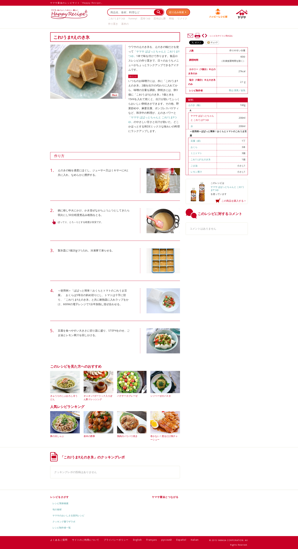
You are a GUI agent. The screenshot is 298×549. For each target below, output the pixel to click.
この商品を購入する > (233, 200)
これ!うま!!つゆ (116, 18)
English (137, 539)
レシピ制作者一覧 (61, 527)
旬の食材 (57, 509)
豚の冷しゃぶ (57, 436)
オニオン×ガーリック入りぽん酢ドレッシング (98, 397)
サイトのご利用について (85, 539)
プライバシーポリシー (116, 539)
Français (151, 539)
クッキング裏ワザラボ (63, 521)
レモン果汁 (196, 171)
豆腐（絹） (196, 140)
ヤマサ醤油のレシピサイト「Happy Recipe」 (76, 2)
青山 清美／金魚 (237, 90)
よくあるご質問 (58, 539)
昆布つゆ (145, 18)
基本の (125, 23)
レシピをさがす (59, 497)
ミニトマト (196, 153)
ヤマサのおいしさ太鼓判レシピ (68, 515)
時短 (171, 18)
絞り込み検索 (176, 12)
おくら (194, 147)
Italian (195, 539)
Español (181, 539)
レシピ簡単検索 (60, 503)
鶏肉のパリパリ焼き (127, 436)
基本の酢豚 (89, 436)
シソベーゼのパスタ (160, 395)
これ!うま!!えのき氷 (201, 159)
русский (166, 539)
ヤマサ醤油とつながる (165, 497)
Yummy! (132, 18)
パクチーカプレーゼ (127, 395)
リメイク (182, 18)
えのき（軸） (195, 105)
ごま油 (194, 165)
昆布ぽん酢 (160, 18)
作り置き (113, 23)
